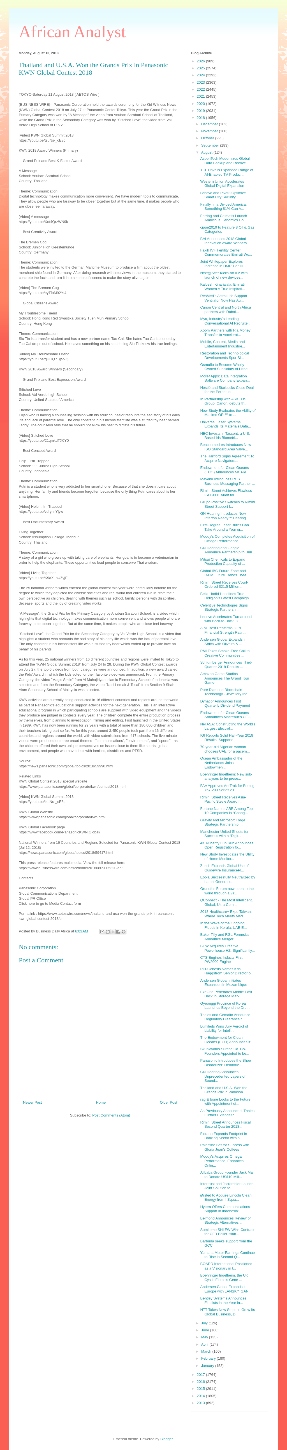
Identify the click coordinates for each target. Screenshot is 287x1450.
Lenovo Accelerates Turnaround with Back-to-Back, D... (226, 619)
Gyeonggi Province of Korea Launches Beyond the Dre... (224, 1005)
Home (101, 1102)
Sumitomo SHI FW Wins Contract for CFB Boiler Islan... (227, 1232)
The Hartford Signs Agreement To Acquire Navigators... (227, 458)
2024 (201, 75)
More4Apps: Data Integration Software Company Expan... (225, 378)
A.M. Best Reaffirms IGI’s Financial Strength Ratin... (223, 630)
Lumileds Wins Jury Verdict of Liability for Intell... (224, 1028)
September (210, 145)
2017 (201, 1375)
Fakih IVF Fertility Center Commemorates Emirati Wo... (226, 252)
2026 (201, 61)
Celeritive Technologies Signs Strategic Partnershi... (224, 607)
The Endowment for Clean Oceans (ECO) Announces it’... (227, 1039)
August (207, 152)
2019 (201, 111)
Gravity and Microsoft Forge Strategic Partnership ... (222, 822)
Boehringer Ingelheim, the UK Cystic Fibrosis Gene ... (224, 1277)
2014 (201, 1396)
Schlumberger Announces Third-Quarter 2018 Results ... (226, 664)
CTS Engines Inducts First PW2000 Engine (221, 959)
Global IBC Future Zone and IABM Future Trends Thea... (224, 573)
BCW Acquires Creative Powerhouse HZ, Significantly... (227, 948)
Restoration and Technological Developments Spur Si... (224, 355)
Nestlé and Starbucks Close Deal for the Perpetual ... (227, 390)
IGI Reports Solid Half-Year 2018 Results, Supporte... (226, 737)
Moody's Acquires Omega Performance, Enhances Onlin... (221, 1160)
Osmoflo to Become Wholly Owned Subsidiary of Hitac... (225, 367)
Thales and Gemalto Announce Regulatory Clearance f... (225, 1017)
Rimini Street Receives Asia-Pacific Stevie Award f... (223, 799)
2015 (201, 1388)
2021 (201, 96)
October (208, 138)
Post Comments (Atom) (111, 1115)
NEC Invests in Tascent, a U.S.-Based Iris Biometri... (225, 435)
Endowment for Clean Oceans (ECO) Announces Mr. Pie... (224, 470)
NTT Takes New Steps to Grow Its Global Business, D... (227, 1312)
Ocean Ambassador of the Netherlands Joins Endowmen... (221, 762)
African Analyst (72, 31)
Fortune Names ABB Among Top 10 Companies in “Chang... (226, 811)
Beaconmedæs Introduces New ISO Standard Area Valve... (225, 447)
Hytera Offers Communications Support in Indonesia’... (225, 1209)
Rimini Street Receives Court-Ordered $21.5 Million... (224, 584)
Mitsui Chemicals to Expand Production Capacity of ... (222, 561)
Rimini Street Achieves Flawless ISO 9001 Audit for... (226, 492)
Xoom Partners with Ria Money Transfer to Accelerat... (225, 332)
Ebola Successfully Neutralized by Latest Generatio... (227, 879)
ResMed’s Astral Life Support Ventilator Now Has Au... (223, 298)
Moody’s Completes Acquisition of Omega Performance (227, 538)
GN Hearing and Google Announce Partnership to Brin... (227, 550)
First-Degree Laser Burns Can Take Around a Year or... (224, 527)
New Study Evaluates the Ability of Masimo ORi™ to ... (227, 412)
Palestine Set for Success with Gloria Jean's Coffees (224, 1147)
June (205, 1330)
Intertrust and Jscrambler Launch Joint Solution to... (226, 1186)
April (205, 1344)
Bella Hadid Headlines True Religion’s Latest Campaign (224, 596)
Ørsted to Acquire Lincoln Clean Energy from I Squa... (225, 1197)
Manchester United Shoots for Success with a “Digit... (224, 833)
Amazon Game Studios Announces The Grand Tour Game (224, 678)
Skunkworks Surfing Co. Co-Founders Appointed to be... (224, 1051)
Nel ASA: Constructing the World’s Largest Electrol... (227, 726)
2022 (201, 89)
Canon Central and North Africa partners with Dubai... (225, 309)
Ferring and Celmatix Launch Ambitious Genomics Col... (223, 218)
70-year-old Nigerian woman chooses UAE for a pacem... (225, 749)
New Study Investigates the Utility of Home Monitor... (227, 856)
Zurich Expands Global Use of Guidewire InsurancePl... (224, 868)
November (210, 131)
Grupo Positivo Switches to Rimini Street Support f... (227, 504)
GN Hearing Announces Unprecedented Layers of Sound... (222, 1076)
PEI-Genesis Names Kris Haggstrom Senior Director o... (227, 971)
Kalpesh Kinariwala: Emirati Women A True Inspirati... (222, 286)
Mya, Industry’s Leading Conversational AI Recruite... (225, 321)
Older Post (168, 1102)
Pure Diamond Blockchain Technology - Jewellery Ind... (225, 692)
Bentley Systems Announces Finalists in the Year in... (223, 1300)
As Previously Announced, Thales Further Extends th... (227, 1113)
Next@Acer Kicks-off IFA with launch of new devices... (223, 275)
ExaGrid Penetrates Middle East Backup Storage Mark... (226, 994)
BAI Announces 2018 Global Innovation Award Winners (223, 241)
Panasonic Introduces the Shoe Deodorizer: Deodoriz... (225, 1062)
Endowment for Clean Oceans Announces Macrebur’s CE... (225, 715)
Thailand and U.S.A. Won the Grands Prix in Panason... (223, 1090)
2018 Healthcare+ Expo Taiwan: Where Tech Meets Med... (226, 914)
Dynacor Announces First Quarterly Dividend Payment (225, 703)
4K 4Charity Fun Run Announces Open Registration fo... (226, 845)
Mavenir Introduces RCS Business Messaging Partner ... (227, 481)
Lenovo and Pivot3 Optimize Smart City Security (223, 195)
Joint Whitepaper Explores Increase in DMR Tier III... (223, 263)
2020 (201, 104)
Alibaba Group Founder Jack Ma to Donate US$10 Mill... (226, 1174)
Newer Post (32, 1102)
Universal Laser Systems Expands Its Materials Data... (225, 424)
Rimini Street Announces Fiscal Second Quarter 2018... (225, 1124)
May (205, 1337)
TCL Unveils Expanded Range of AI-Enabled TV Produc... (226, 172)
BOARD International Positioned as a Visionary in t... (226, 1266)
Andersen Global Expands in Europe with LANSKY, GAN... (225, 1289)
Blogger (166, 1439)
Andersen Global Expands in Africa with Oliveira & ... (223, 641)
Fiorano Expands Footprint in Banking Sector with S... (223, 1136)
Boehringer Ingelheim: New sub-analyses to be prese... (226, 776)
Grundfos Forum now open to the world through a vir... (227, 891)
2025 (201, 68)
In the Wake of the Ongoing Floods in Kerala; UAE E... (223, 925)
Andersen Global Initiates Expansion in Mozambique (223, 982)
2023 (201, 82)
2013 (201, 1403)
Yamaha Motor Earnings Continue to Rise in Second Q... (227, 1255)
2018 (201, 118)
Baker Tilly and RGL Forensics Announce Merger (224, 936)
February (209, 1358)
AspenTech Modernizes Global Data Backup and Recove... (224, 160)
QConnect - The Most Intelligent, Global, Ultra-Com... (226, 902)
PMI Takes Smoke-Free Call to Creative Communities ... (224, 653)
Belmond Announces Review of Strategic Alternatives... (225, 1220)
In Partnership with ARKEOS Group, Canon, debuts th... (223, 401)
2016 (201, 1382)
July (205, 1323)
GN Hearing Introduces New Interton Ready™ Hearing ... (225, 515)
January (208, 1366)
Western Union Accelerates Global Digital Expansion (222, 183)
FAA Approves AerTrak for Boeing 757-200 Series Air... (227, 788)
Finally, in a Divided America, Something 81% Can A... (223, 206)
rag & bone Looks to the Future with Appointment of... (225, 1101)
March (206, 1351)
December (210, 124)
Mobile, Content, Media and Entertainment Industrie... (222, 344)
